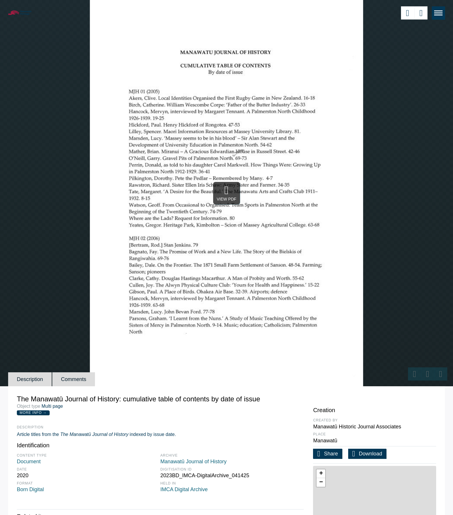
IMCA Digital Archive (184, 489)
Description (30, 379)
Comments (73, 379)
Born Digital (30, 489)
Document (29, 461)
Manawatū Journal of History (193, 461)
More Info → (33, 413)
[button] (321, 473)
